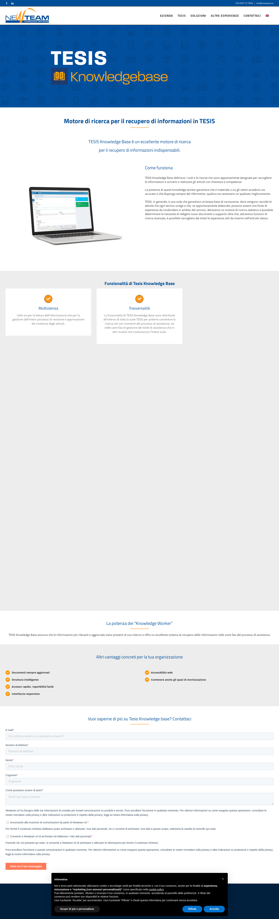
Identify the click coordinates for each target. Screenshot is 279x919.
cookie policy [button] (156, 889)
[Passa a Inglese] (267, 16)
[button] (223, 879)
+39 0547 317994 (244, 3)
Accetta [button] (214, 908)
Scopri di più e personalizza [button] (77, 908)
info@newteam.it (264, 3)
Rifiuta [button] (192, 908)
